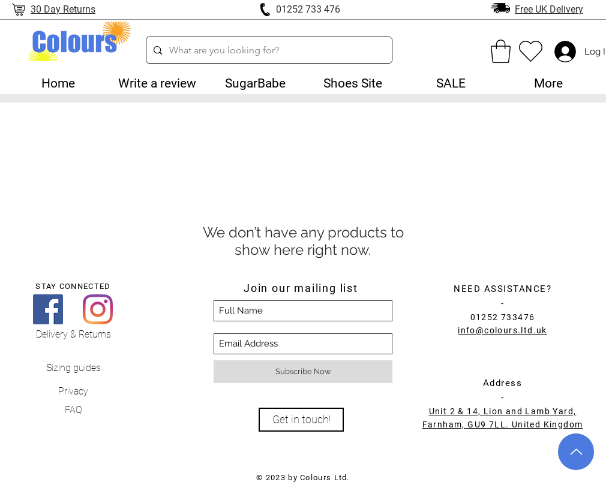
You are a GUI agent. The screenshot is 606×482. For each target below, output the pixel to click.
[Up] (576, 451)
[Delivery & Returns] (73, 334)
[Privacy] (73, 391)
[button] (255, 83)
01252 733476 (502, 317)
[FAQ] (73, 410)
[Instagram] (98, 309)
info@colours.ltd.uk (502, 330)
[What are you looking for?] (268, 50)
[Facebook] (48, 309)
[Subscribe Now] (303, 371)
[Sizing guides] (73, 368)
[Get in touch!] (301, 420)
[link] (501, 51)
